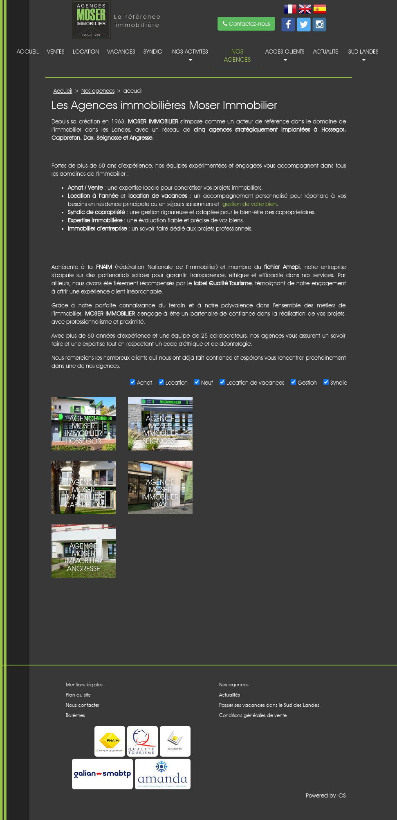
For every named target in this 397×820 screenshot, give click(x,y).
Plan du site (78, 695)
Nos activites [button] (190, 54)
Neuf (206, 382)
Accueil (28, 51)
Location (86, 51)
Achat (143, 382)
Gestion (306, 382)
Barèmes (75, 715)
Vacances (121, 51)
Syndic (153, 51)
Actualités (229, 695)
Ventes (56, 51)
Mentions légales (84, 684)
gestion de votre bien (249, 204)
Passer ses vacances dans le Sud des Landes (269, 705)
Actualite (325, 51)
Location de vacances (254, 382)
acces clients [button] (285, 54)
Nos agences (237, 55)
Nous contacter (82, 705)
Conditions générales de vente (253, 715)
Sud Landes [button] (363, 54)
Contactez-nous (246, 23)
